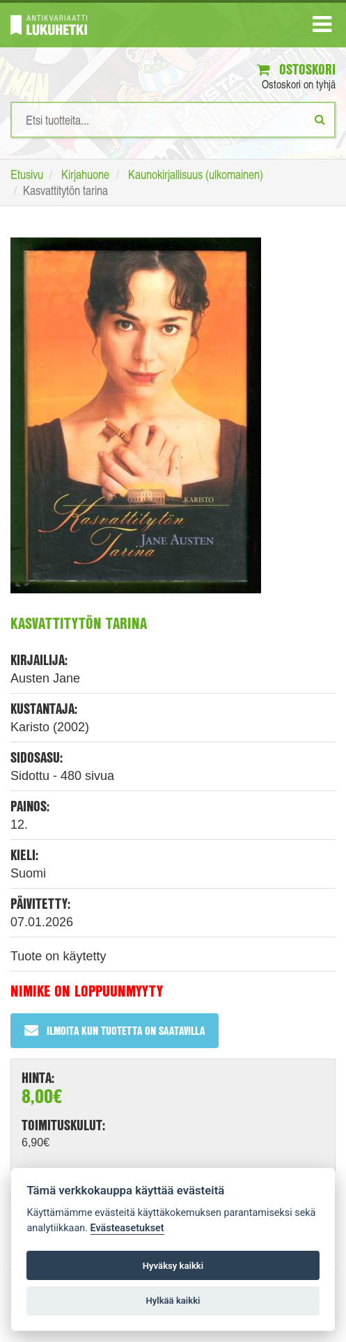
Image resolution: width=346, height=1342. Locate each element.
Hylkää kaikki (173, 1300)
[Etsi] (320, 119)
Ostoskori (296, 69)
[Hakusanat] (173, 120)
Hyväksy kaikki (173, 1266)
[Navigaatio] (322, 27)
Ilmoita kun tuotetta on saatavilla (114, 1030)
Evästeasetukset (127, 1228)
